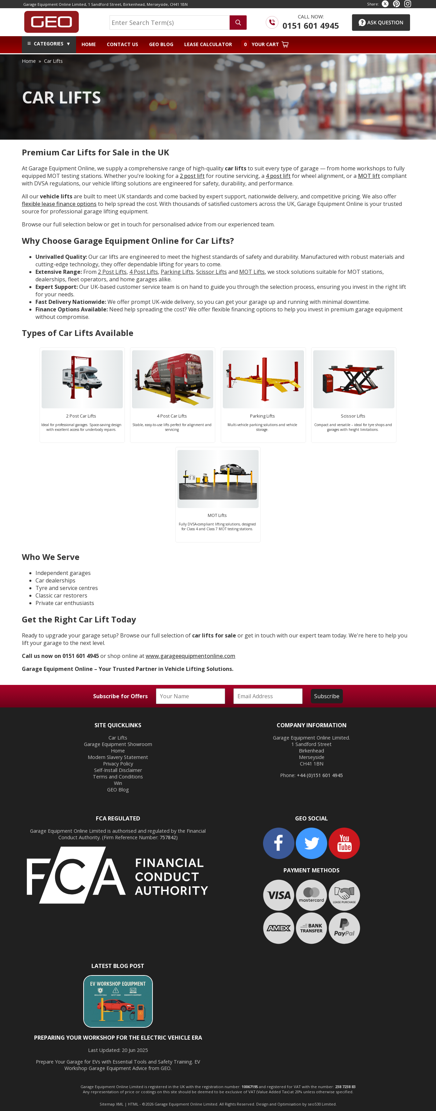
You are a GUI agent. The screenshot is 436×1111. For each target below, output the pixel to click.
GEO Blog (161, 44)
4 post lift (278, 176)
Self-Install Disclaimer (118, 770)
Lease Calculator (208, 44)
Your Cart (265, 44)
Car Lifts (117, 737)
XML (119, 1104)
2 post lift (192, 176)
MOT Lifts (252, 272)
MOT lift (369, 176)
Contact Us (122, 44)
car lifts (53, 61)
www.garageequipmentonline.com (190, 656)
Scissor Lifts (211, 272)
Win (118, 783)
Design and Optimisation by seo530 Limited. (296, 1104)
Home (89, 44)
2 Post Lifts (112, 272)
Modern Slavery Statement (118, 757)
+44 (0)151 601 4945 (320, 775)
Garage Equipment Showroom (118, 744)
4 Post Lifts (143, 272)
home (29, 61)
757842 (168, 837)
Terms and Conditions (118, 776)
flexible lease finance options (59, 204)
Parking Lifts (177, 272)
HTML (133, 1104)
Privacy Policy (118, 763)
